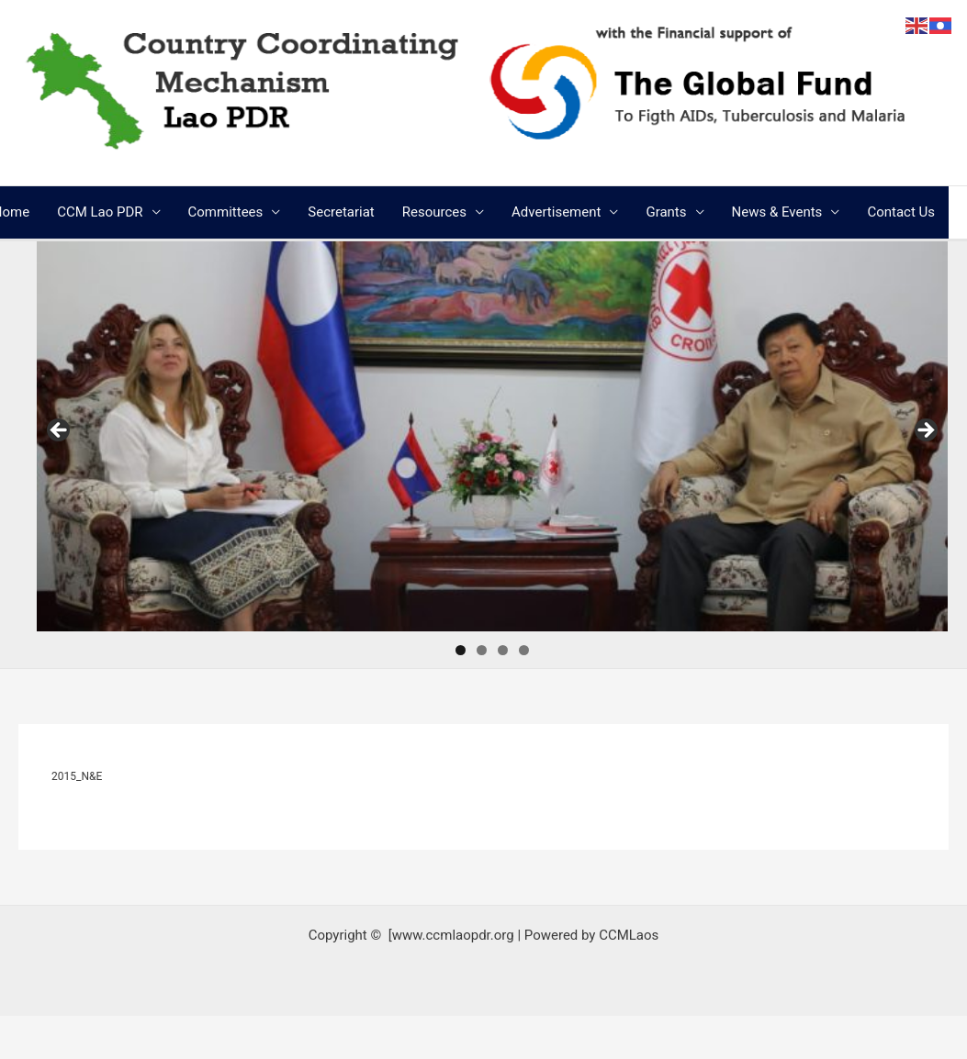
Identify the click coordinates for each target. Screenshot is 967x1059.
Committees (226, 212)
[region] (492, 436)
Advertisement (556, 212)
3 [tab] (503, 650)
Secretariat (341, 212)
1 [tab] (460, 650)
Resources (434, 212)
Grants (666, 212)
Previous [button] (59, 431)
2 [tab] (482, 650)
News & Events (777, 212)
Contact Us (901, 212)
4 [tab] (524, 650)
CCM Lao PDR (99, 212)
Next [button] (925, 431)
